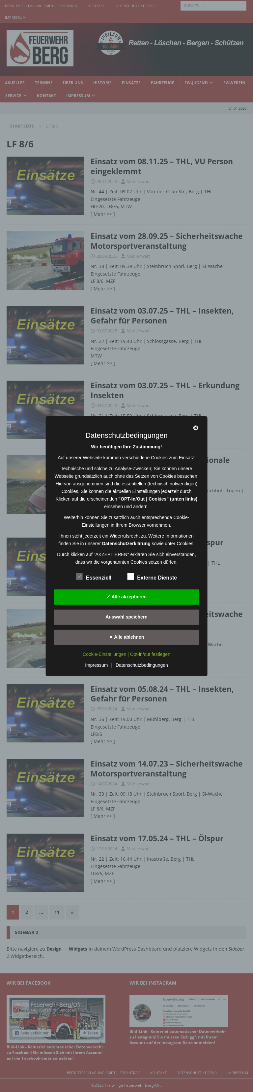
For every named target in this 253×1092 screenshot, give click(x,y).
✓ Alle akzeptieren (126, 596)
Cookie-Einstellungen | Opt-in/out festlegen (126, 654)
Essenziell (93, 576)
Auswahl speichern (126, 617)
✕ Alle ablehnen (126, 637)
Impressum (96, 665)
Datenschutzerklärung (126, 543)
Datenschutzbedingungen (142, 665)
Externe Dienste (152, 576)
